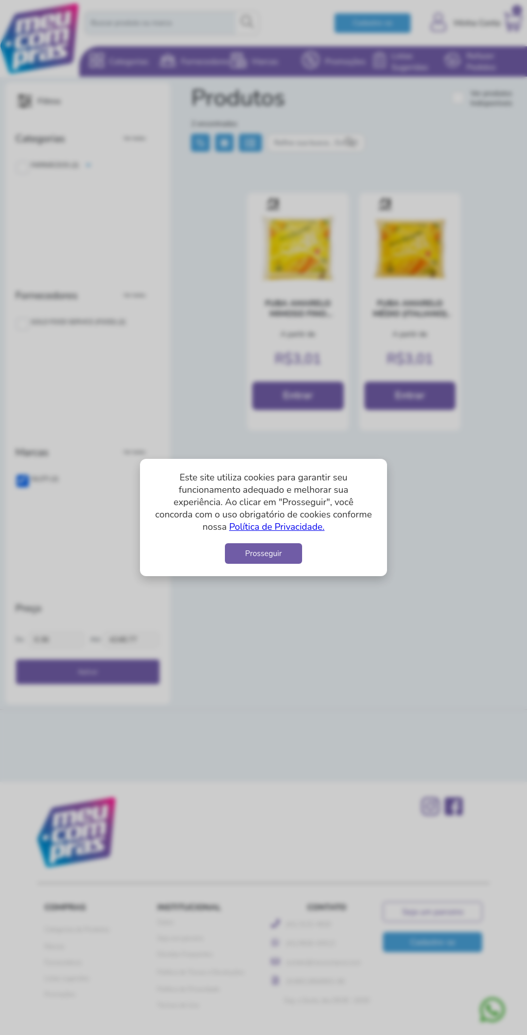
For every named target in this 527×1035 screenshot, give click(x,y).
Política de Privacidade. (276, 527)
